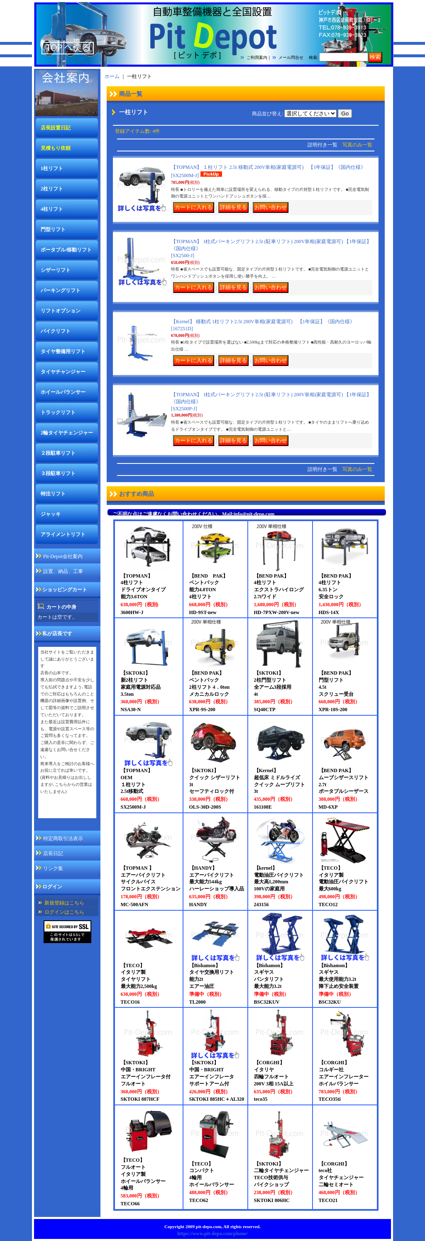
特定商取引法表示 (63, 838)
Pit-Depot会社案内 (63, 556)
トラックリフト (58, 412)
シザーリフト (56, 270)
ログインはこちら (64, 912)
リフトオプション (61, 311)
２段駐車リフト (58, 453)
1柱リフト (52, 168)
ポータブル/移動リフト (66, 250)
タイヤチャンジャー (63, 372)
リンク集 (53, 868)
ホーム (112, 76)
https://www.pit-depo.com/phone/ (212, 1233)
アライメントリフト (63, 534)
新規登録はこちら (64, 903)
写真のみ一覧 (357, 145)
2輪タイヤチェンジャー (67, 433)
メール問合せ (290, 57)
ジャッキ (51, 514)
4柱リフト (52, 209)
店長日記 (53, 853)
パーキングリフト (61, 290)
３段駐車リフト (58, 473)
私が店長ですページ (62, 812)
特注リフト (53, 494)
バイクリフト (56, 331)
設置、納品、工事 (63, 571)
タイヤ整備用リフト (63, 351)
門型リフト (53, 229)
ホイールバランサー (63, 392)
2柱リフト (52, 189)
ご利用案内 (257, 57)
